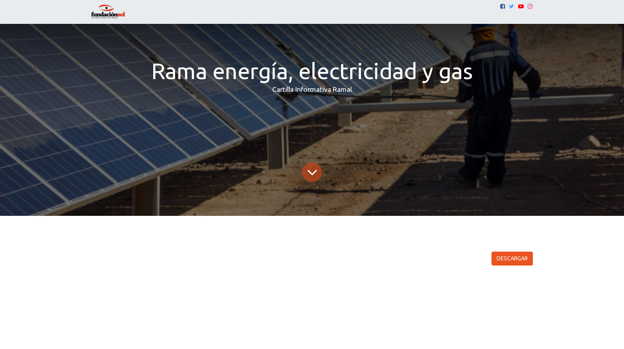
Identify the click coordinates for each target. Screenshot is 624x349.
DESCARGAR (512, 258)
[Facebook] (502, 6)
